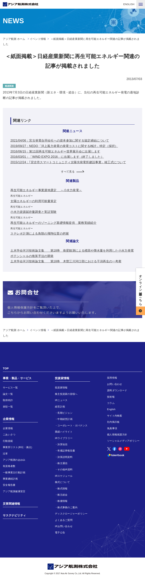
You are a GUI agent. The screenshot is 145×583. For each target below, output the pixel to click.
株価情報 (62, 501)
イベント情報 (38, 38)
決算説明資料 (64, 457)
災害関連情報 (11, 503)
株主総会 (62, 494)
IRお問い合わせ (63, 526)
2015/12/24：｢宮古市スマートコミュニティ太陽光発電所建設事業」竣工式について (68, 162)
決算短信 (62, 444)
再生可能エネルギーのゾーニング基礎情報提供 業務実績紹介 (53, 222)
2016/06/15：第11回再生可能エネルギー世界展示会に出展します (55, 151)
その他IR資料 (64, 469)
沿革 (5, 453)
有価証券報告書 (66, 450)
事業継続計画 (10, 478)
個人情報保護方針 (117, 434)
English (111, 409)
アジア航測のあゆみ (14, 459)
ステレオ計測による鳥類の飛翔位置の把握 (39, 233)
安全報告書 (9, 485)
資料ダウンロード (117, 390)
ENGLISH (128, 4)
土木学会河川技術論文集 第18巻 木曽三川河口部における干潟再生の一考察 (65, 261)
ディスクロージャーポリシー (71, 513)
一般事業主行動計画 (14, 472)
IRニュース (61, 400)
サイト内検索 (114, 415)
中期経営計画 (64, 419)
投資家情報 (62, 378)
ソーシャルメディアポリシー (123, 440)
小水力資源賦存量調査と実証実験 (33, 211)
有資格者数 (9, 466)
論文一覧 (8, 394)
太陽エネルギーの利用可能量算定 (33, 201)
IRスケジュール (63, 475)
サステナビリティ (14, 515)
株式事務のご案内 (67, 507)
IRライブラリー (63, 438)
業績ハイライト (63, 431)
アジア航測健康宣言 (14, 491)
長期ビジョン (64, 412)
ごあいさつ (9, 434)
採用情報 (112, 377)
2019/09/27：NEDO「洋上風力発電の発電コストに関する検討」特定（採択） (64, 146)
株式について (62, 482)
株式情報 (62, 488)
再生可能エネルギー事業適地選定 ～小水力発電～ (46, 190)
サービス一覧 (10, 387)
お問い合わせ (114, 384)
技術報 (111, 396)
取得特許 (8, 400)
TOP (6, 368)
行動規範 (8, 441)
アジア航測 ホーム (14, 330)
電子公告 (60, 532)
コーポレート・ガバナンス (72, 425)
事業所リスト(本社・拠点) (17, 447)
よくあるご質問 (63, 520)
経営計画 (60, 406)
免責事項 (112, 428)
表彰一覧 (8, 406)
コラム (111, 403)
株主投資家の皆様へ (66, 394)
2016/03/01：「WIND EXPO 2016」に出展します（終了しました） (57, 156)
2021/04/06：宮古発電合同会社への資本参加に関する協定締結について (59, 140)
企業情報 (8, 418)
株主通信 (62, 463)
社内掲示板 (113, 421)
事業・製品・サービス (17, 378)
